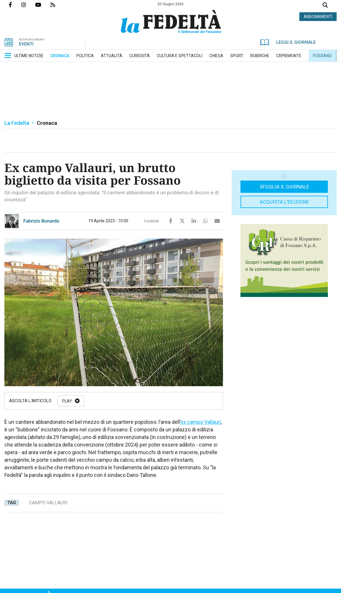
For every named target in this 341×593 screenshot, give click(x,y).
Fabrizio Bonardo (41, 221)
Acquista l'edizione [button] (284, 202)
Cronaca (47, 123)
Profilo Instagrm (28, 4)
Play (67, 401)
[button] (7, 55)
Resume (132, 401)
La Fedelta (16, 123)
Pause (98, 401)
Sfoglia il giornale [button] (284, 187)
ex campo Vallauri (200, 422)
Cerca (325, 5)
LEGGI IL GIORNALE (288, 42)
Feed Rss (57, 4)
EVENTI (26, 44)
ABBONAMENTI (318, 16)
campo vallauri (48, 502)
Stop (165, 401)
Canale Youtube (42, 4)
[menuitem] (28, 56)
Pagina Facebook (15, 4)
